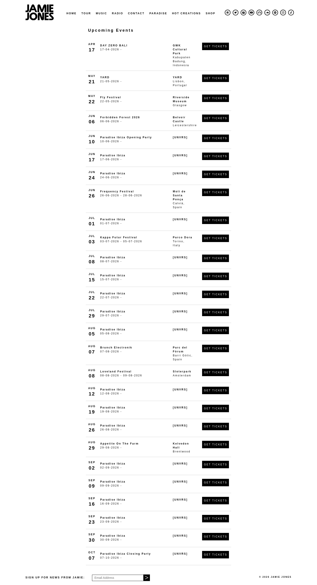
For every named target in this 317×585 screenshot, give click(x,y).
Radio (117, 13)
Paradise (158, 13)
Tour (86, 13)
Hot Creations (186, 13)
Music (101, 13)
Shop (210, 13)
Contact (136, 13)
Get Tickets (215, 46)
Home (71, 13)
